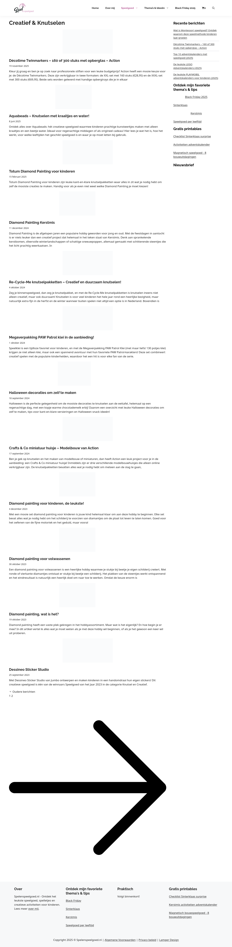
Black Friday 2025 (185, 8)
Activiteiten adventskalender (191, 144)
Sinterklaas (180, 105)
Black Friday (73, 900)
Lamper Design (169, 940)
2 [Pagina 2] (12, 696)
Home (95, 8)
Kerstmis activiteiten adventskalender (193, 904)
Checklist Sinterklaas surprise (192, 136)
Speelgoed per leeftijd (187, 121)
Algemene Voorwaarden (120, 940)
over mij (33, 908)
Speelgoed (131, 8)
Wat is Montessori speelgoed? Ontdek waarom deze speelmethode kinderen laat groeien (195, 34)
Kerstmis (196, 113)
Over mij (110, 8)
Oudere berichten (23, 691)
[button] (213, 8)
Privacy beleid (147, 940)
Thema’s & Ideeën (158, 8)
